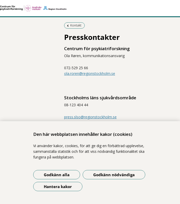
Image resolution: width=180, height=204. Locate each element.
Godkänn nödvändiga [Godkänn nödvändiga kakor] (114, 174)
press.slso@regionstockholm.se (90, 116)
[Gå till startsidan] (90, 8)
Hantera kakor (58, 186)
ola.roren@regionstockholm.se (89, 73)
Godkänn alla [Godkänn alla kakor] (57, 174)
